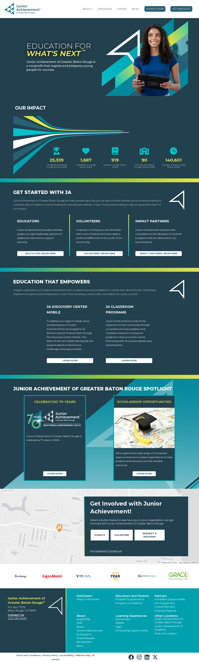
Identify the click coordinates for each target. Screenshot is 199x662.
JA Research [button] (84, 634)
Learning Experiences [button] (131, 615)
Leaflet (164, 563)
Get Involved (181, 8)
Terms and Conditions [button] (28, 655)
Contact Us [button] (16, 615)
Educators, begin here (40, 253)
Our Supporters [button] (165, 603)
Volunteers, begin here (99, 253)
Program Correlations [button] (129, 603)
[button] (92, 9)
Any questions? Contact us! (106, 551)
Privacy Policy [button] (50, 655)
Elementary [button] (123, 619)
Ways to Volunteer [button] (88, 599)
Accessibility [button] (67, 655)
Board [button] (80, 626)
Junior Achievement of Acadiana (169, 628)
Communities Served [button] (89, 630)
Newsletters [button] (84, 641)
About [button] (80, 615)
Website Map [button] (83, 655)
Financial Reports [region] (165, 610)
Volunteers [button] (84, 596)
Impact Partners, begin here (158, 253)
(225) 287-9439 (17, 618)
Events (122, 9)
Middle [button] (120, 622)
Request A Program (149, 535)
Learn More (70, 360)
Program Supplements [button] (130, 599)
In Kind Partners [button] (165, 606)
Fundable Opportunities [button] (170, 599)
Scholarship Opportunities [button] (132, 630)
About (86, 9)
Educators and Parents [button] (132, 596)
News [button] (79, 645)
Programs (105, 9)
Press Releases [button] (85, 638)
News (135, 9)
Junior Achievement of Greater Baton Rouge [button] (169, 620)
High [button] (118, 626)
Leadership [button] (83, 619)
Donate (100, 535)
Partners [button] (161, 596)
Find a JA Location (166, 633)
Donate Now (155, 8)
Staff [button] (79, 622)
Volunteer (121, 535)
